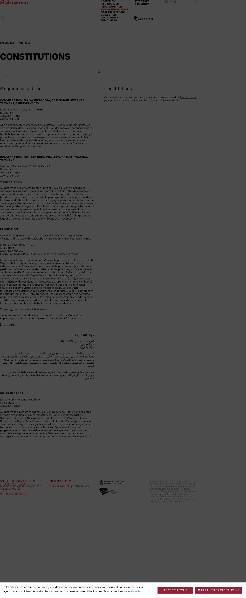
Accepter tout (175, 590)
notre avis (134, 591)
